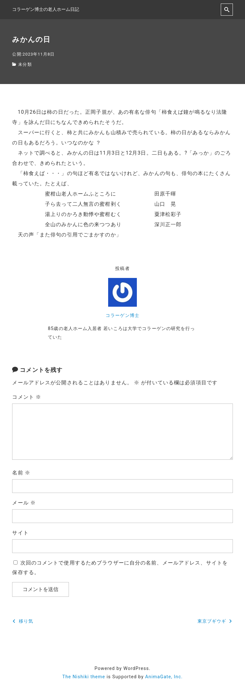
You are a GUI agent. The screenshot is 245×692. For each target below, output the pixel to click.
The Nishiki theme (83, 677)
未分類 (25, 64)
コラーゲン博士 (122, 315)
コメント (26, 397)
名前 (21, 473)
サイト (20, 533)
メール (24, 503)
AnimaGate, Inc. (164, 677)
